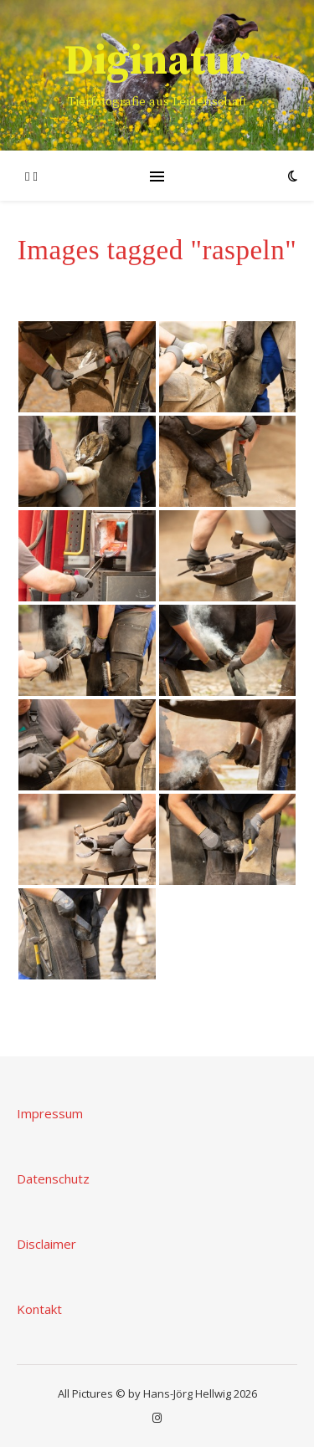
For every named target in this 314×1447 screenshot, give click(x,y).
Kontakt (39, 1309)
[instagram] (157, 1417)
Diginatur (157, 62)
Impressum (50, 1113)
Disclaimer (46, 1243)
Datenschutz (53, 1178)
